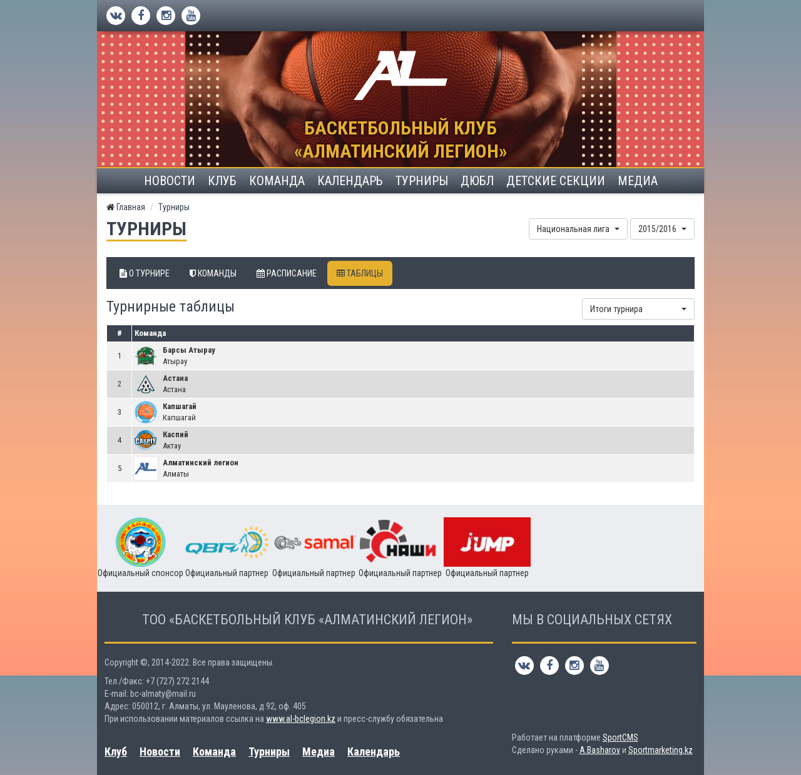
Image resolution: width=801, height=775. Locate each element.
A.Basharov (599, 750)
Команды (213, 273)
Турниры (421, 180)
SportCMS (620, 737)
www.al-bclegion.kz (300, 719)
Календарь (350, 180)
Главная (130, 207)
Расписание (287, 273)
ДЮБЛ (477, 180)
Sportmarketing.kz (660, 750)
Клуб (222, 180)
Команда (277, 180)
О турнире (145, 273)
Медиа (638, 180)
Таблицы (360, 273)
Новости (169, 180)
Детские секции (555, 180)
